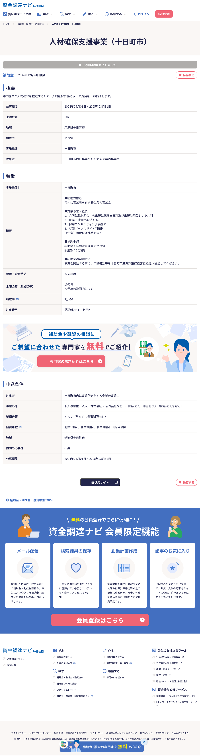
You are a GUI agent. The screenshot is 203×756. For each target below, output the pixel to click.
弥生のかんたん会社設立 (168, 656)
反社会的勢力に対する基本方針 (121, 732)
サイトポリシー (18, 732)
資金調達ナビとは (17, 14)
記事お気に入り (64, 662)
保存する (188, 75)
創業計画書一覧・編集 (117, 662)
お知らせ (11, 664)
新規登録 (164, 14)
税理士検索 (161, 675)
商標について (146, 732)
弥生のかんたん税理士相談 (169, 681)
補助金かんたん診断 (67, 683)
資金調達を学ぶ (64, 656)
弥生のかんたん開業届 (167, 662)
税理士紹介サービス (166, 668)
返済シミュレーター (67, 689)
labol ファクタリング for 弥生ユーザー (174, 703)
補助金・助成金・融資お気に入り (73, 695)
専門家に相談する (115, 677)
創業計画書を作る (115, 656)
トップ (6, 23)
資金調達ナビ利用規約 (76, 732)
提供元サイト (100, 482)
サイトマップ (96, 732)
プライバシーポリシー (40, 732)
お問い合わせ (162, 732)
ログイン (143, 14)
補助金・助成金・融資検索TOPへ (32, 500)
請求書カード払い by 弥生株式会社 (173, 695)
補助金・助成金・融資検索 (31, 23)
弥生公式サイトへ (180, 732)
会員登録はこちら (110, 620)
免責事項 (58, 732)
